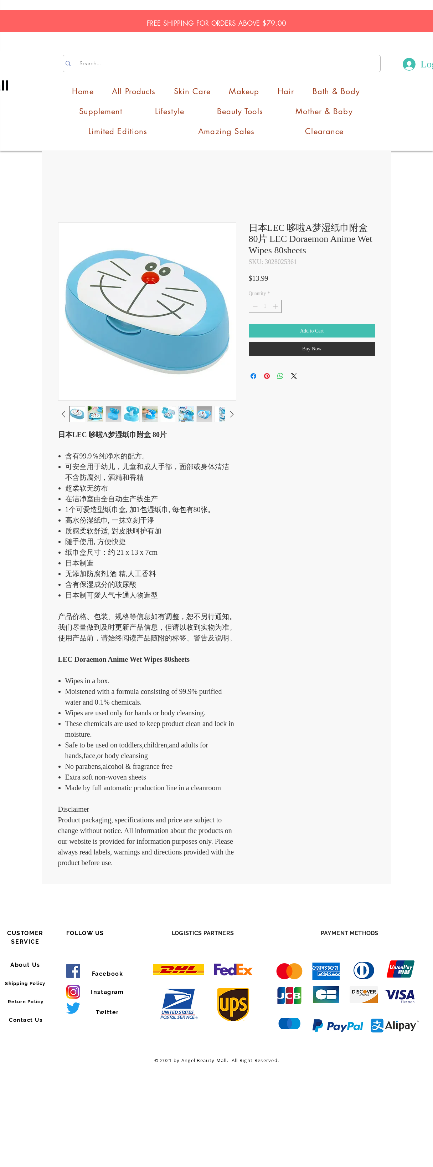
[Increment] (276, 306)
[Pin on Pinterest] (267, 376)
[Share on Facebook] (253, 376)
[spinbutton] (265, 306)
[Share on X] (294, 376)
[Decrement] (254, 306)
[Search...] (222, 63)
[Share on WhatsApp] (280, 376)
